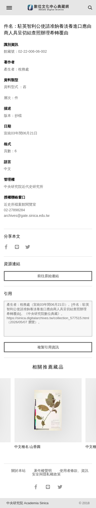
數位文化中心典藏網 (48, 8)
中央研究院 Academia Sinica (27, 503)
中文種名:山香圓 (27, 447)
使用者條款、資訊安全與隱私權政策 (60, 472)
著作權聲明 (43, 471)
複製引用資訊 (48, 347)
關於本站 (18, 471)
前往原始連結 (48, 276)
